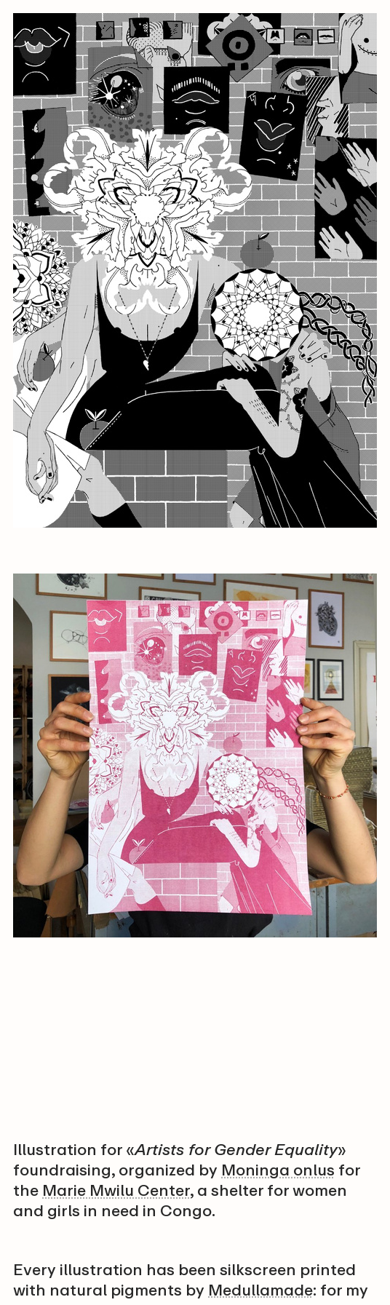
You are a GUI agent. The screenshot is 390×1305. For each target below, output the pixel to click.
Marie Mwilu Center (116, 1190)
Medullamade (260, 1290)
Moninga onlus (278, 1170)
